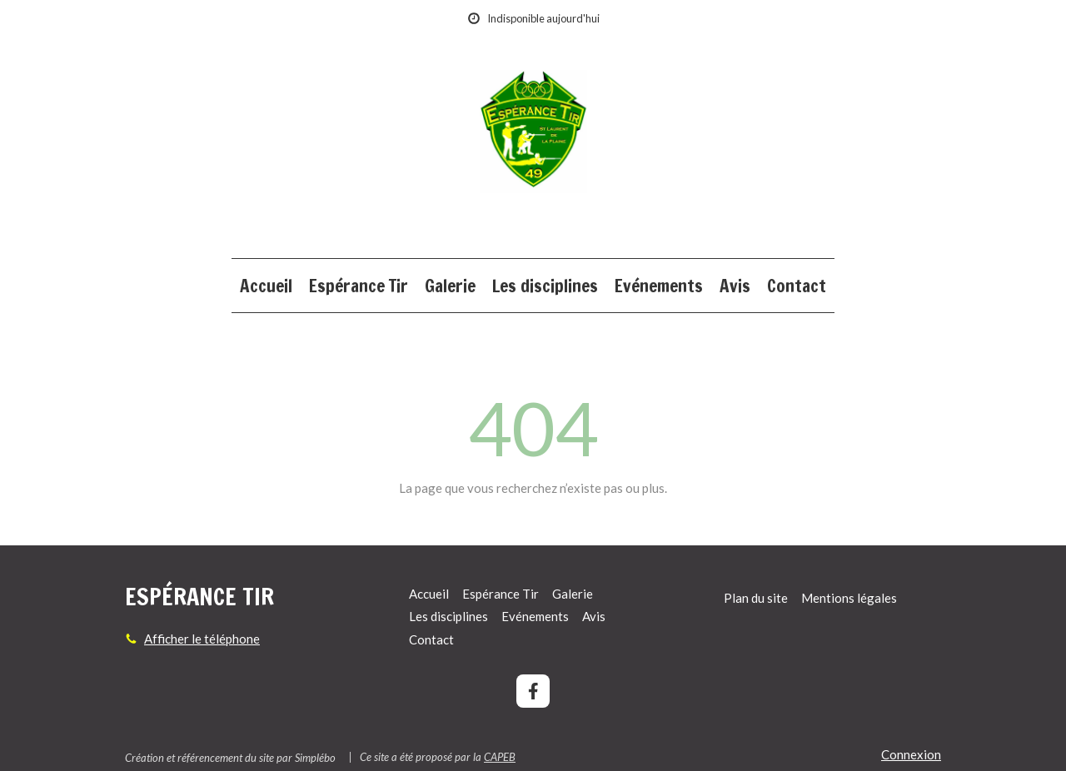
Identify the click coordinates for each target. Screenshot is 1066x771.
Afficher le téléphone (202, 638)
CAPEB (500, 757)
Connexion (911, 754)
